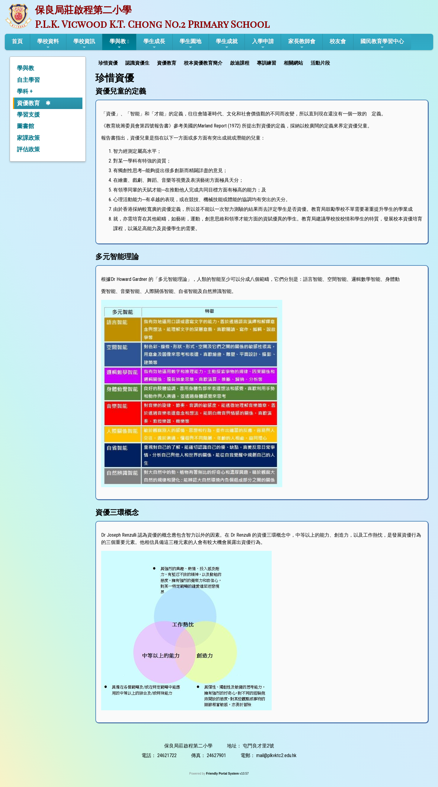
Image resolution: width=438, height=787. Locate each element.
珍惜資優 (108, 63)
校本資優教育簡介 (203, 63)
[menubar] (214, 62)
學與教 (118, 44)
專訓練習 (266, 63)
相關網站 (293, 63)
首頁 (17, 41)
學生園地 (190, 44)
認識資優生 (137, 63)
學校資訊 (84, 44)
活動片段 (320, 63)
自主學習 (28, 79)
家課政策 (28, 137)
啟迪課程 (239, 63)
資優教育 (28, 103)
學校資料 (48, 44)
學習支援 (28, 114)
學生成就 (227, 44)
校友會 (338, 41)
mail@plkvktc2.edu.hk (276, 755)
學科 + (25, 91)
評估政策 (28, 149)
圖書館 (25, 126)
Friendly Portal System (223, 773)
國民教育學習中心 (382, 44)
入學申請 (263, 44)
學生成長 (154, 44)
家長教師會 (301, 44)
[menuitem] (108, 62)
